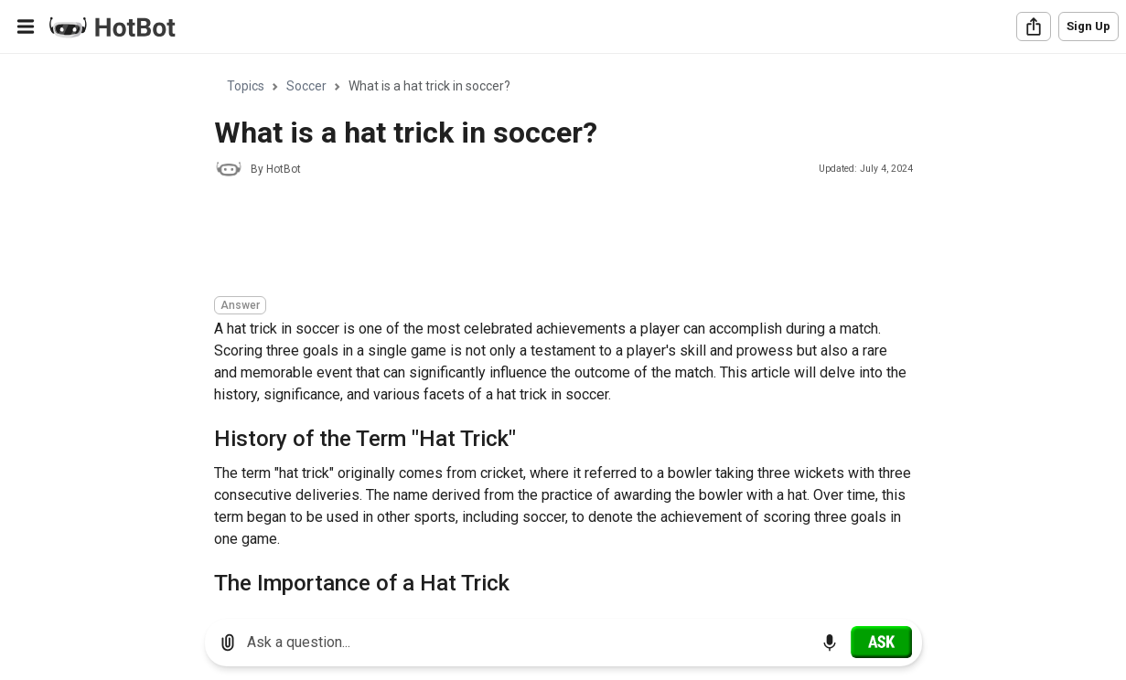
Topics (245, 86)
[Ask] (881, 641)
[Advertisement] (547, 239)
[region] (563, 329)
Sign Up (1088, 26)
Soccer (306, 86)
